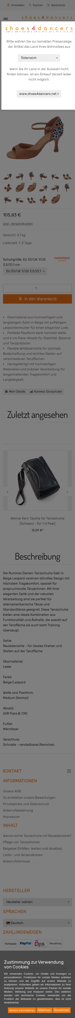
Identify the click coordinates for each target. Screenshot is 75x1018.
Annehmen (61, 1010)
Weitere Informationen (22, 1010)
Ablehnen (44, 1010)
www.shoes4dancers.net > (39, 94)
